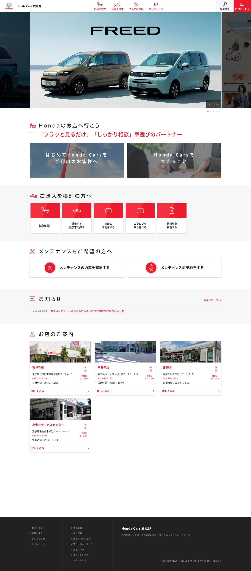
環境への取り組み (82, 539)
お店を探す (103, 9)
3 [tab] (213, 111)
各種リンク (78, 549)
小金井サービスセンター (50, 478)
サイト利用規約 (81, 555)
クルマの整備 (139, 9)
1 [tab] (207, 111)
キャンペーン (159, 9)
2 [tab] (210, 111)
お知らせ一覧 (211, 305)
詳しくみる (38, 420)
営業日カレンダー (84, 398)
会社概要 (77, 533)
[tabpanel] (125, 60)
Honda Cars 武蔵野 (32, 6)
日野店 (168, 396)
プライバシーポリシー (84, 544)
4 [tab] (216, 111)
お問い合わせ (242, 9)
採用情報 (225, 9)
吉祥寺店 (38, 396)
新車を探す (121, 9)
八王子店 (104, 396)
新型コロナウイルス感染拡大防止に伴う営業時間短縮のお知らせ (87, 316)
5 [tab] (219, 111)
